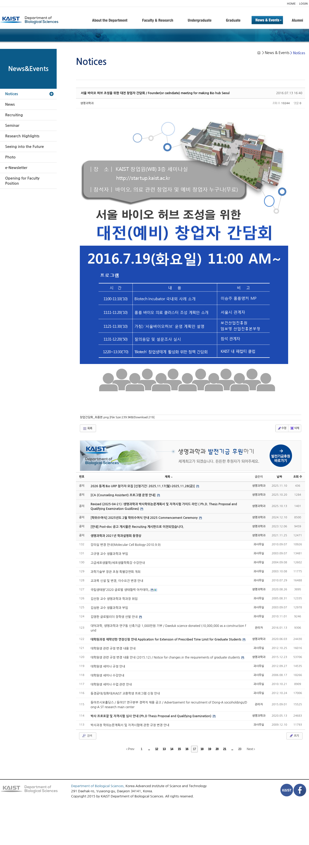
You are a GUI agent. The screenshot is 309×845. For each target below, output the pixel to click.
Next (251, 749)
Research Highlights (22, 136)
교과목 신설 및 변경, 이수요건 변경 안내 (117, 580)
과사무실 (258, 544)
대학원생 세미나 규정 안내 (108, 666)
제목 (169, 476)
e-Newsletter (16, 168)
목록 (87, 428)
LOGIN (303, 3)
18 (201, 749)
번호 (81, 476)
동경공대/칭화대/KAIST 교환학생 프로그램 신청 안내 (125, 693)
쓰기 (294, 736)
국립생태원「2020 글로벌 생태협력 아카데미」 (120, 589)
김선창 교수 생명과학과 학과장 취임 (114, 598)
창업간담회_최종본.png (117, 417)
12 (156, 749)
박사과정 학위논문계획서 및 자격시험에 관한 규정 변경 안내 (130, 725)
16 (186, 749)
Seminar (12, 125)
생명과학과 (87, 103)
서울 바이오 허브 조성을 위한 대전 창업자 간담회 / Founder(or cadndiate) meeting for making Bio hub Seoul (155, 93)
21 (224, 749)
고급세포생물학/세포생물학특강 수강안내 (118, 562)
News (10, 104)
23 (239, 749)
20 (217, 749)
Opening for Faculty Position (22, 180)
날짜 (279, 476)
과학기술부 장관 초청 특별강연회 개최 (116, 571)
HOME (291, 3)
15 (179, 749)
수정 (281, 428)
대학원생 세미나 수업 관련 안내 (111, 684)
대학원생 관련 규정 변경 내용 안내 (113, 648)
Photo (10, 157)
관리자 (259, 627)
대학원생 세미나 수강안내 (107, 675)
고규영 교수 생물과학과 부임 (109, 553)
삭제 (294, 428)
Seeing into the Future (24, 146)
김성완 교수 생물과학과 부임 (109, 607)
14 (171, 749)
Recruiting (14, 115)
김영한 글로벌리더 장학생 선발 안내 (115, 616)
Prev (130, 749)
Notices (11, 94)
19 (209, 749)
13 (164, 749)
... (149, 749)
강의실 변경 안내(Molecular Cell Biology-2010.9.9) (126, 544)
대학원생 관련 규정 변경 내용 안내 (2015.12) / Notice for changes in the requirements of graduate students (166, 657)
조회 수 (297, 476)
